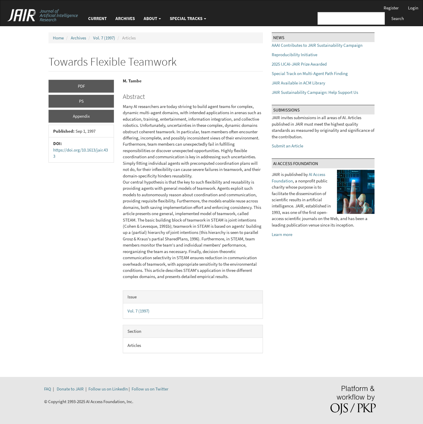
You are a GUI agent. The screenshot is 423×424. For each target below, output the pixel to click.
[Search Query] (351, 18)
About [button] (152, 18)
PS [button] (81, 101)
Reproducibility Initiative (294, 54)
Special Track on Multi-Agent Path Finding (310, 73)
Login (413, 8)
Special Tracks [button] (188, 18)
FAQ (47, 389)
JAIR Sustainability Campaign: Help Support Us (315, 92)
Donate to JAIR (70, 389)
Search (397, 18)
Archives (125, 18)
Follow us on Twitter (150, 389)
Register (391, 8)
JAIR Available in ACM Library (298, 83)
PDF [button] (81, 86)
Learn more (282, 234)
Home (58, 38)
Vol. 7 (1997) (104, 38)
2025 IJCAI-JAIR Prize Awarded (299, 64)
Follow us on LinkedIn (108, 389)
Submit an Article (287, 146)
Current (97, 18)
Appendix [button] (81, 116)
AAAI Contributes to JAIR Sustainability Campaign (317, 45)
